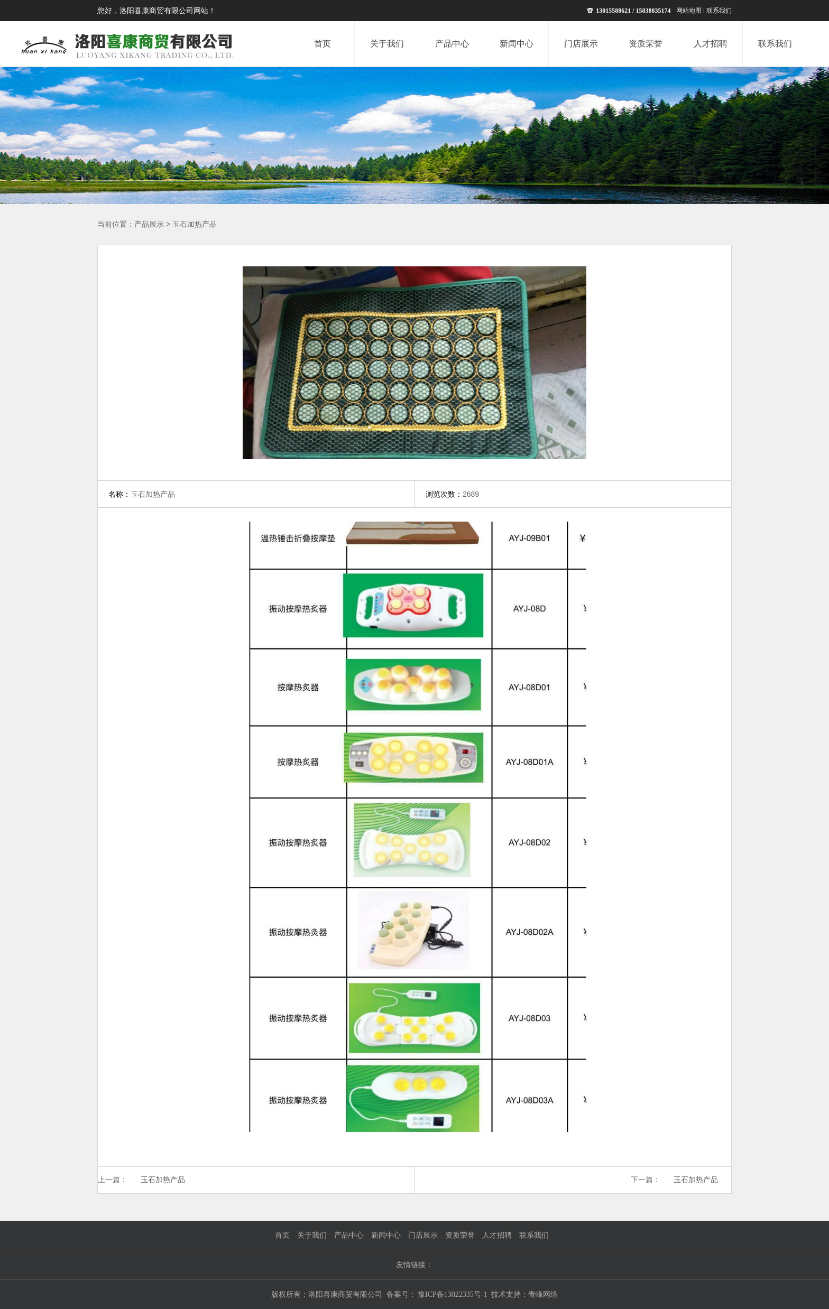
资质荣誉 (460, 1235)
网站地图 (689, 10)
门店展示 (423, 1235)
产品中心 (349, 1235)
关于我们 (312, 1235)
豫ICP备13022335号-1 (451, 1294)
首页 (282, 1235)
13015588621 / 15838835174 (628, 10)
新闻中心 (386, 1235)
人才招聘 (497, 1235)
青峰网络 (543, 1294)
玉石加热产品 (194, 224)
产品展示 (149, 224)
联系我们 (719, 10)
